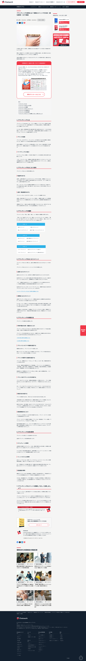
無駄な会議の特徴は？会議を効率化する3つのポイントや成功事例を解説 (25, 567)
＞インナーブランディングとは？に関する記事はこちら (28, 291)
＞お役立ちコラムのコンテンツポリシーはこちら (32, 538)
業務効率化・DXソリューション (55, 6)
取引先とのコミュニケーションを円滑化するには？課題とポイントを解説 (43, 567)
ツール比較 (19, 655)
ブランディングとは (23, 103)
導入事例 (18, 640)
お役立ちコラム (20, 6)
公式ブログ (40, 644)
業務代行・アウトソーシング (43, 6)
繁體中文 (61, 638)
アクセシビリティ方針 (31, 650)
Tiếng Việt (61, 640)
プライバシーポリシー (53, 638)
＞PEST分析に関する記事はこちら (23, 337)
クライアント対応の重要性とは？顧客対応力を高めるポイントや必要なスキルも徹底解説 (25, 586)
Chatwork (7, 2)
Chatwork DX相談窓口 (49, 2)
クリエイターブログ (42, 646)
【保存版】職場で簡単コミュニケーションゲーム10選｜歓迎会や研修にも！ (43, 585)
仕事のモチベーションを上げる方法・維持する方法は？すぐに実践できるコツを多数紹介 (43, 605)
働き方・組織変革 (66, 6)
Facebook (40, 649)
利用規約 (29, 648)
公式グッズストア (41, 642)
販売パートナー (41, 638)
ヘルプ (29, 643)
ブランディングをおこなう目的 (25, 105)
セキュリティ (19, 653)
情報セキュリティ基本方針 (53, 640)
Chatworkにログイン (59, 2)
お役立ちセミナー (20, 646)
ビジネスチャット (34, 6)
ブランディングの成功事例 (24, 112)
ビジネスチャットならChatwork (21, 612)
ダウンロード (19, 651)
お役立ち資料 (19, 642)
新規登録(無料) (83, 330)
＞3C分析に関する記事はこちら (23, 340)
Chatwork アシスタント (39, 2)
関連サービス (19, 649)
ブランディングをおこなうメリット (26, 108)
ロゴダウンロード (41, 640)
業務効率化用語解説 (21, 564)
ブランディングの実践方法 (24, 110)
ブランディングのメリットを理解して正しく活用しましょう (31, 113)
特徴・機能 (19, 638)
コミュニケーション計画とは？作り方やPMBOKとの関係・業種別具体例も (24, 604)
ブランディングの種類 (23, 107)
